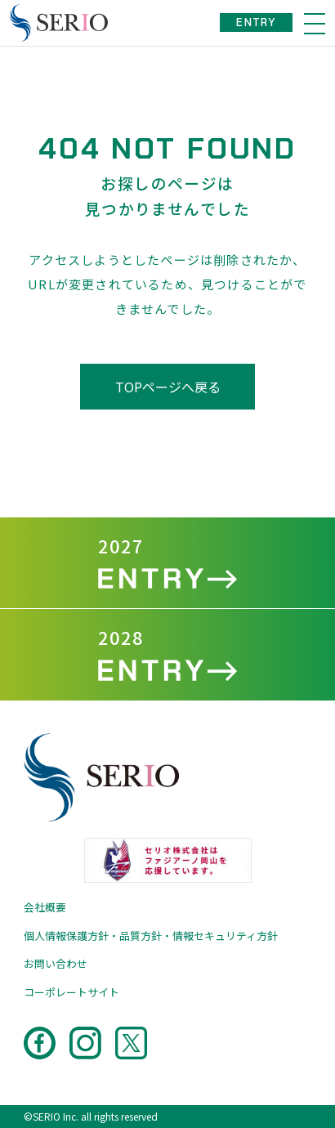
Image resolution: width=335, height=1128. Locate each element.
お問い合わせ (55, 963)
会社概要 (45, 907)
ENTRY (256, 22)
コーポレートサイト (71, 992)
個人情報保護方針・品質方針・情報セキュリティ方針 (151, 935)
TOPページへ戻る (168, 386)
